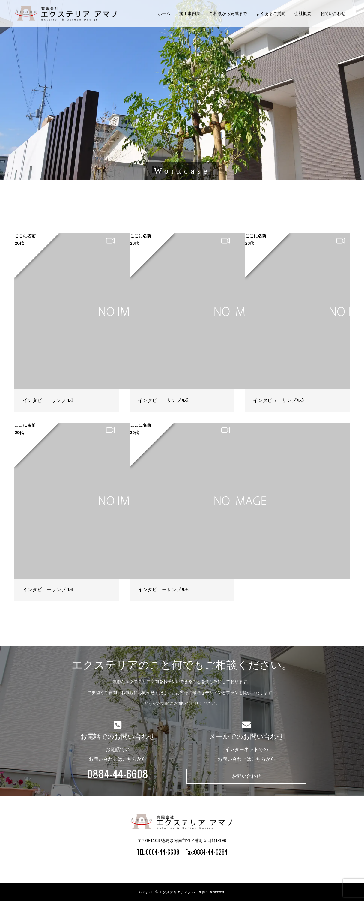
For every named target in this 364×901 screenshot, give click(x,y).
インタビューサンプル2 (163, 400)
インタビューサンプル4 (48, 589)
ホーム (164, 13)
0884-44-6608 (117, 773)
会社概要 (302, 13)
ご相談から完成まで (228, 13)
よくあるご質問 (270, 13)
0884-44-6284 (211, 851)
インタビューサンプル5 (163, 589)
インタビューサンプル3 (278, 400)
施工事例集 (189, 13)
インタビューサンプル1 (48, 400)
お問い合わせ (332, 13)
